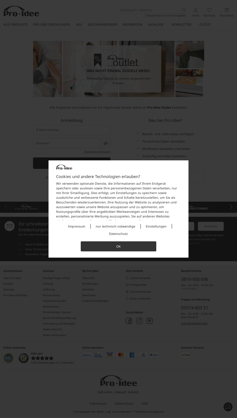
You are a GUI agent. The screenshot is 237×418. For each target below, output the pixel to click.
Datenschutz (118, 234)
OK (118, 246)
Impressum (76, 226)
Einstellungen (156, 226)
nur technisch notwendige (115, 226)
